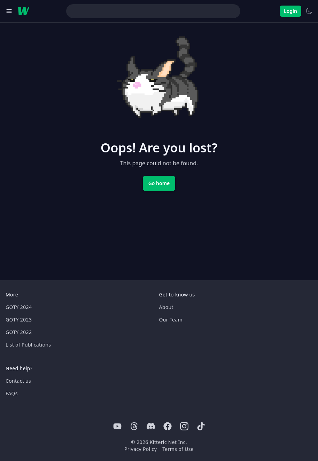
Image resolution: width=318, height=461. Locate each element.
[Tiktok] (201, 426)
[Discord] (151, 426)
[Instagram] (184, 426)
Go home (159, 183)
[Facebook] (167, 426)
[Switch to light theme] (308, 11)
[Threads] (134, 426)
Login (290, 11)
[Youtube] (117, 426)
